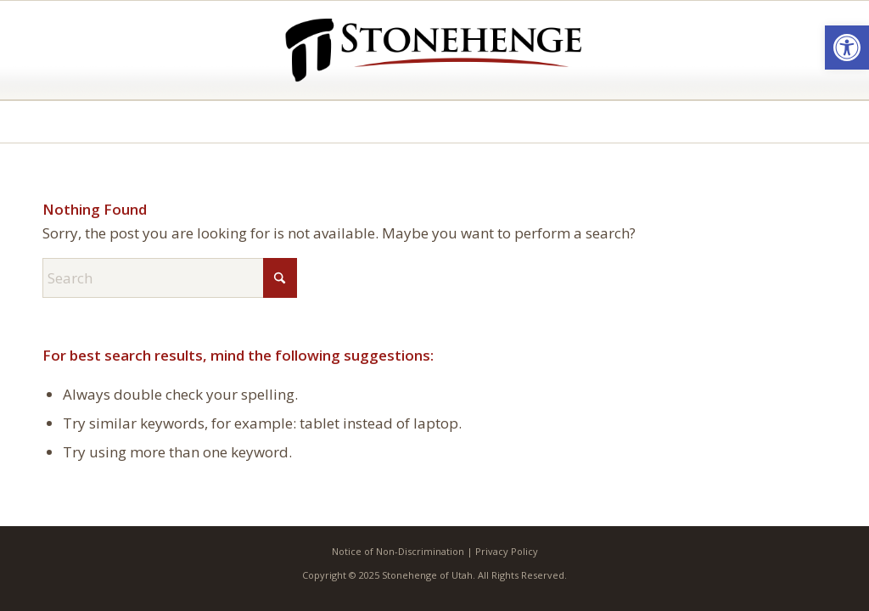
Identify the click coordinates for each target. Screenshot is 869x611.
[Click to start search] (280, 278)
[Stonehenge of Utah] (434, 50)
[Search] (169, 278)
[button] (847, 47)
